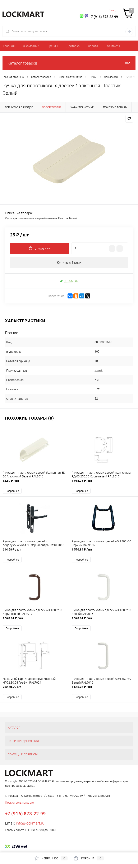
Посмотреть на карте (19, 802)
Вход (112, 10)
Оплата (93, 46)
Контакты (113, 46)
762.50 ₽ (34, 689)
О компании (31, 46)
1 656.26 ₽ (103, 689)
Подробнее (12, 490)
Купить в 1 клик (69, 263)
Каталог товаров (69, 63)
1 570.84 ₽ (103, 552)
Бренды (52, 46)
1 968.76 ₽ (103, 483)
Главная (9, 46)
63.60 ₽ (34, 483)
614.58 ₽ (34, 552)
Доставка (73, 46)
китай (98, 370)
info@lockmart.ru (30, 823)
